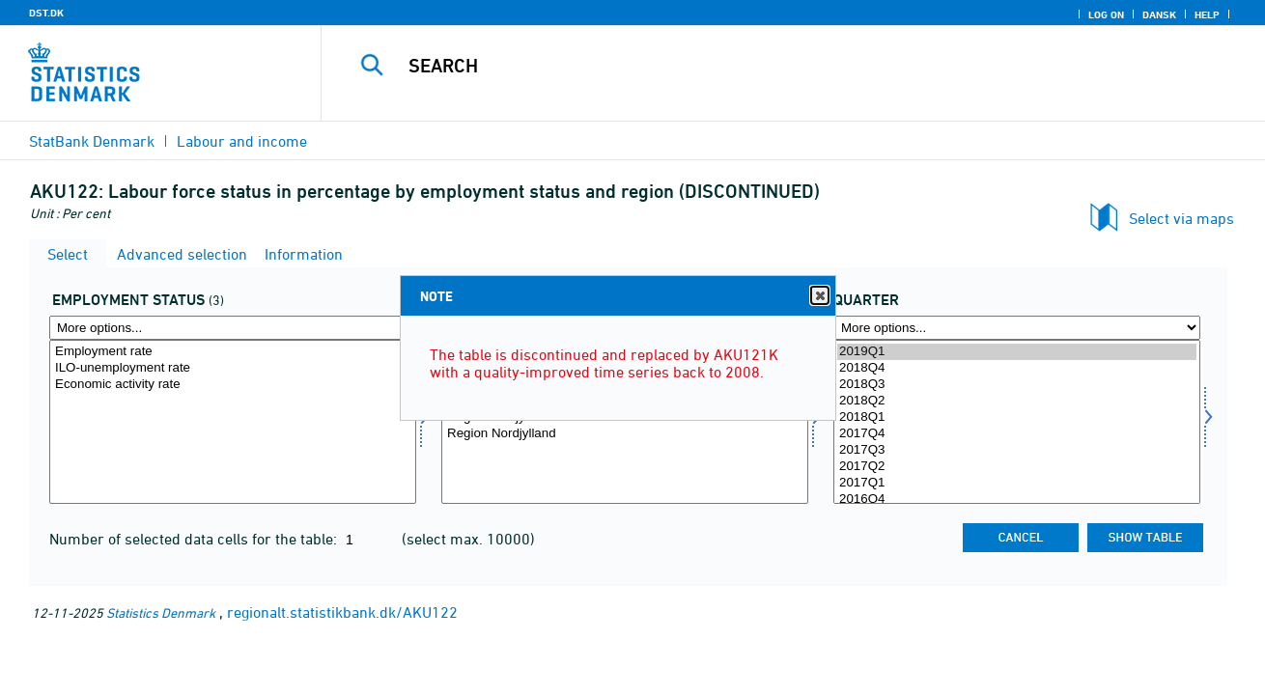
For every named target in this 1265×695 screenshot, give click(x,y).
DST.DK (46, 12)
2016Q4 (1016, 499)
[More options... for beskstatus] (232, 328)
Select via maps (1181, 218)
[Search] (773, 65)
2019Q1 (1016, 352)
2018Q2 (1016, 401)
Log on (1106, 14)
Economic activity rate (232, 384)
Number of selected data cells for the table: (195, 538)
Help (1207, 14)
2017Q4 (1016, 434)
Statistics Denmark (160, 612)
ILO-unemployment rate (232, 368)
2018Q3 (1016, 384)
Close (819, 296)
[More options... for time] (1016, 328)
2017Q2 (1016, 467)
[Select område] (624, 422)
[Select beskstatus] (232, 422)
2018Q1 (1016, 417)
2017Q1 (1016, 483)
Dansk (1159, 14)
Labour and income (242, 141)
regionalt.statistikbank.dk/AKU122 (342, 612)
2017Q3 (1016, 450)
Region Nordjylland (624, 434)
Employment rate (232, 352)
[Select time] (1016, 422)
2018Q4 (1016, 368)
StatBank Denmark (92, 141)
